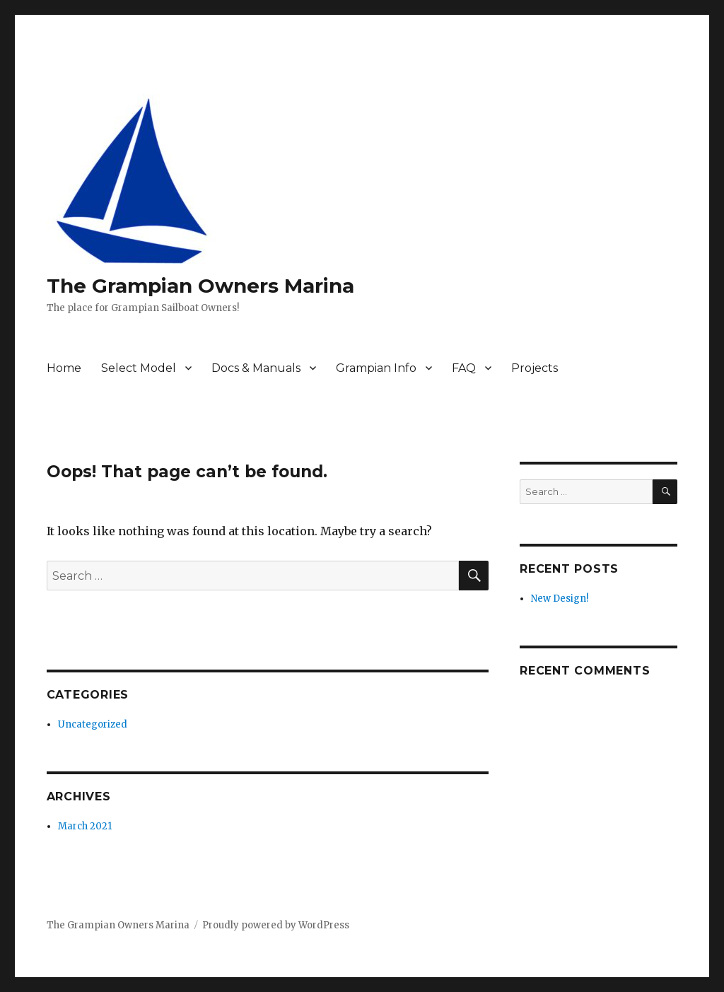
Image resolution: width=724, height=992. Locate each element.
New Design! (559, 599)
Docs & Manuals (255, 368)
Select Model (138, 368)
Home (64, 368)
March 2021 (85, 826)
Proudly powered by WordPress (275, 925)
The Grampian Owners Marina (200, 286)
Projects (534, 368)
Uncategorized (92, 724)
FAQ (464, 368)
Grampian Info (376, 368)
